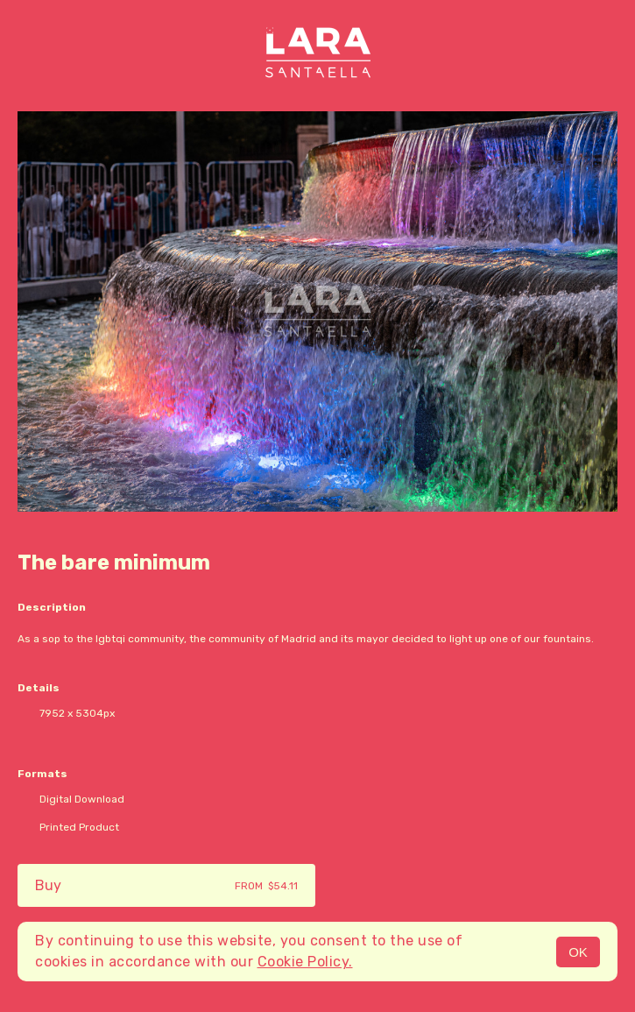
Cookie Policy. (305, 961)
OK (578, 952)
